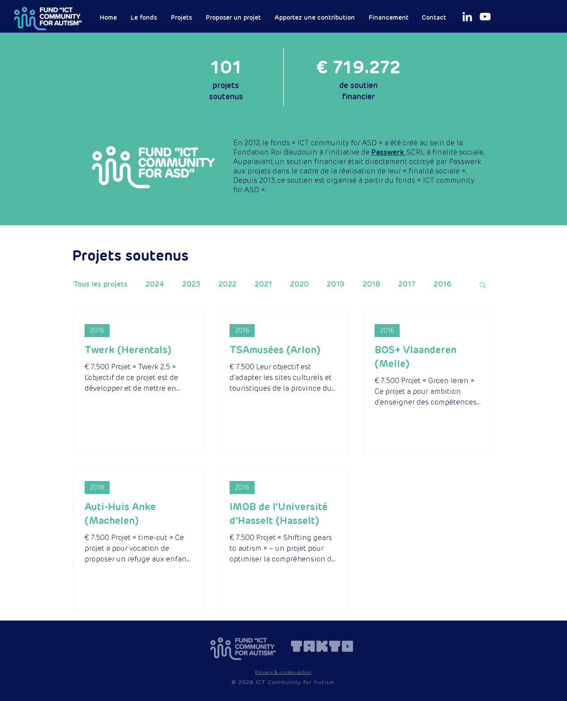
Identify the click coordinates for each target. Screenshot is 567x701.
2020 (299, 284)
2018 (371, 284)
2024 (154, 284)
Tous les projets (100, 284)
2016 (443, 284)
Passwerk (388, 152)
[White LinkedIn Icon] (467, 16)
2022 (227, 284)
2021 (263, 284)
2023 (191, 284)
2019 (336, 284)
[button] (482, 285)
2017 (407, 284)
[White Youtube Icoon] (485, 16)
